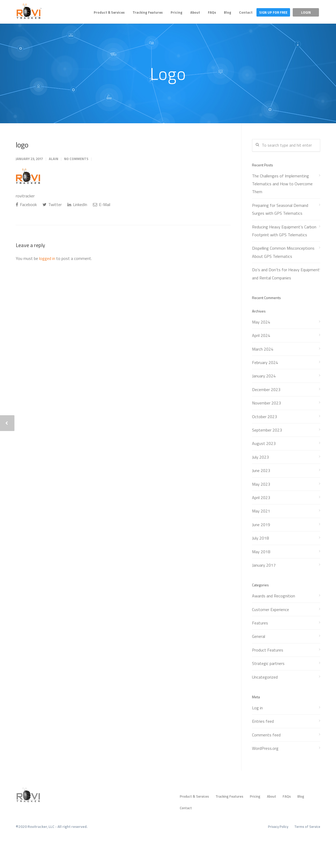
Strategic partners (268, 663)
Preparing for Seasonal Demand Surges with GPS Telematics (280, 209)
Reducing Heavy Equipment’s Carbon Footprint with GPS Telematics (284, 231)
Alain (53, 158)
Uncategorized (265, 677)
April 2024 (261, 335)
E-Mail (101, 204)
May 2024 (261, 322)
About (195, 12)
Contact (246, 12)
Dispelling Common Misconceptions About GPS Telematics (283, 252)
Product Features (267, 650)
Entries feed (263, 721)
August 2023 (264, 443)
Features (260, 623)
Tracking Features (148, 12)
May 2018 (261, 551)
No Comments (76, 158)
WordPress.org (265, 748)
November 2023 (266, 403)
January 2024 (264, 376)
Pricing (176, 12)
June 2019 (261, 524)
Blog (227, 12)
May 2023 (261, 484)
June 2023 (261, 470)
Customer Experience (270, 609)
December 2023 (266, 389)
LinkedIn (77, 204)
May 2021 (261, 511)
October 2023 (264, 416)
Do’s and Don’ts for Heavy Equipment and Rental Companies (285, 273)
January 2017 (264, 565)
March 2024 (262, 349)
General (258, 636)
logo (22, 144)
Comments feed (266, 735)
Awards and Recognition (273, 596)
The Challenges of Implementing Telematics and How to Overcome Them (282, 184)
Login (306, 12)
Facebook (26, 204)
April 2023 (261, 497)
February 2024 (265, 362)
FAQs (212, 12)
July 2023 (260, 457)
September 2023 (267, 430)
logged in (47, 258)
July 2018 (260, 538)
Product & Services (109, 12)
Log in (257, 708)
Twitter (52, 204)
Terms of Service (307, 826)
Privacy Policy (278, 826)
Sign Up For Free (273, 12)
